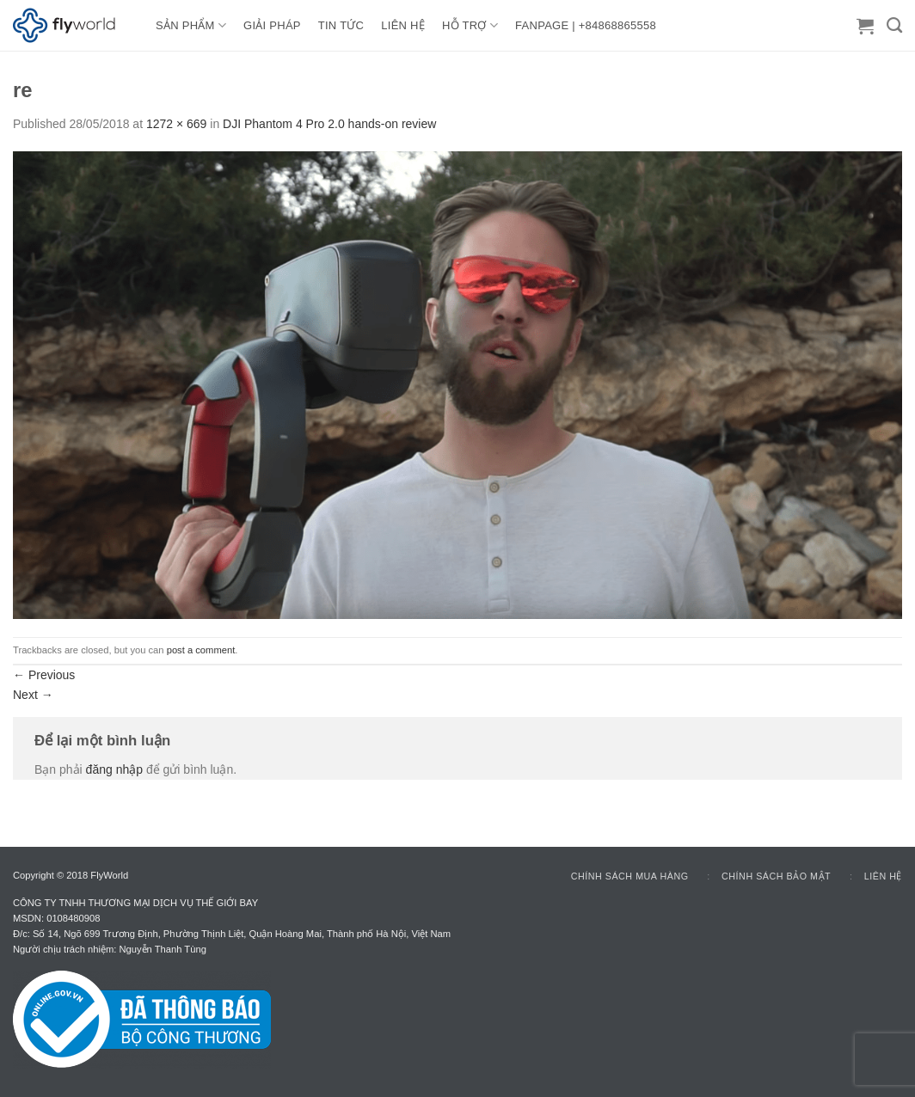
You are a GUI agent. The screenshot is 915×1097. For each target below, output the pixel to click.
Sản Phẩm (191, 25)
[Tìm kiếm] (894, 26)
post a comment (201, 650)
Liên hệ (883, 876)
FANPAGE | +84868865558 (585, 25)
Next (33, 695)
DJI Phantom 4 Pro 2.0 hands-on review (329, 124)
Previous (44, 675)
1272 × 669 (176, 124)
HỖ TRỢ (470, 25)
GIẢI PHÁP (272, 25)
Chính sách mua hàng (630, 876)
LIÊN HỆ (403, 25)
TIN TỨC (341, 25)
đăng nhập (114, 769)
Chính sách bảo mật (776, 876)
